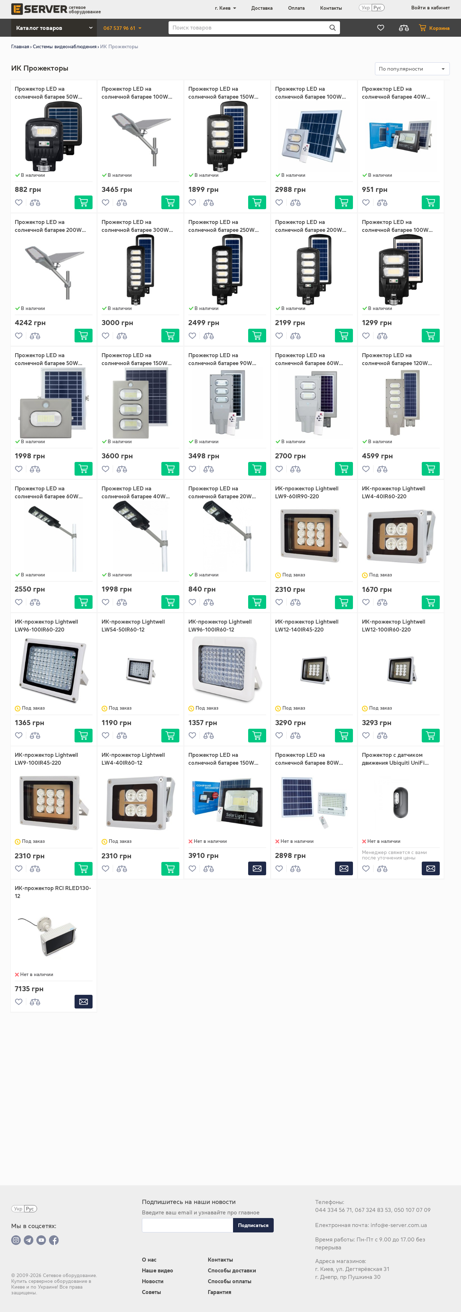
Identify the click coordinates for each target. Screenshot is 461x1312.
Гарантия (219, 1292)
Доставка (262, 8)
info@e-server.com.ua (399, 1225)
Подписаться (253, 1225)
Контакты (331, 8)
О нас (149, 1259)
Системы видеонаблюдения (65, 46)
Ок (81, 133)
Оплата (296, 8)
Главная (20, 46)
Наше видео (157, 1270)
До (43, 122)
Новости (153, 1281)
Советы (151, 1292)
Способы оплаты (229, 1281)
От (18, 122)
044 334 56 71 (333, 1210)
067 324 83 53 (373, 1210)
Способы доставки (232, 1270)
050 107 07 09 (412, 1210)
